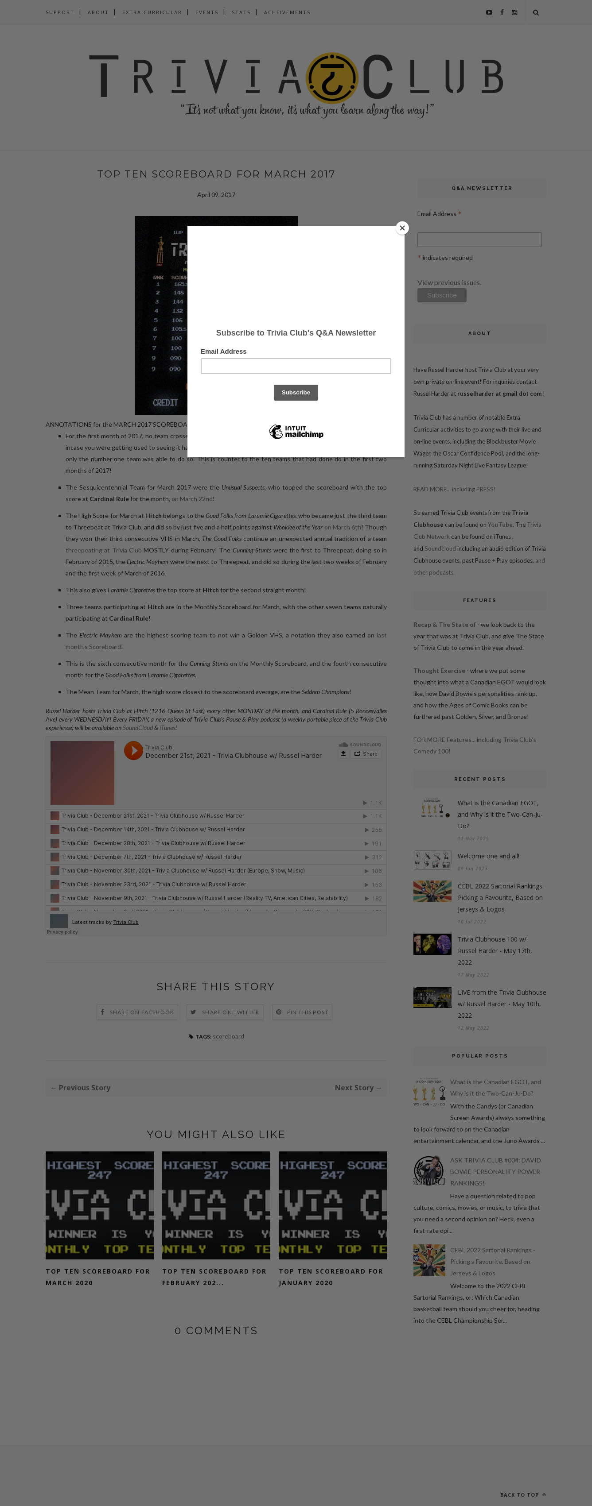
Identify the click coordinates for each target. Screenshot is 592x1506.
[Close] (402, 228)
